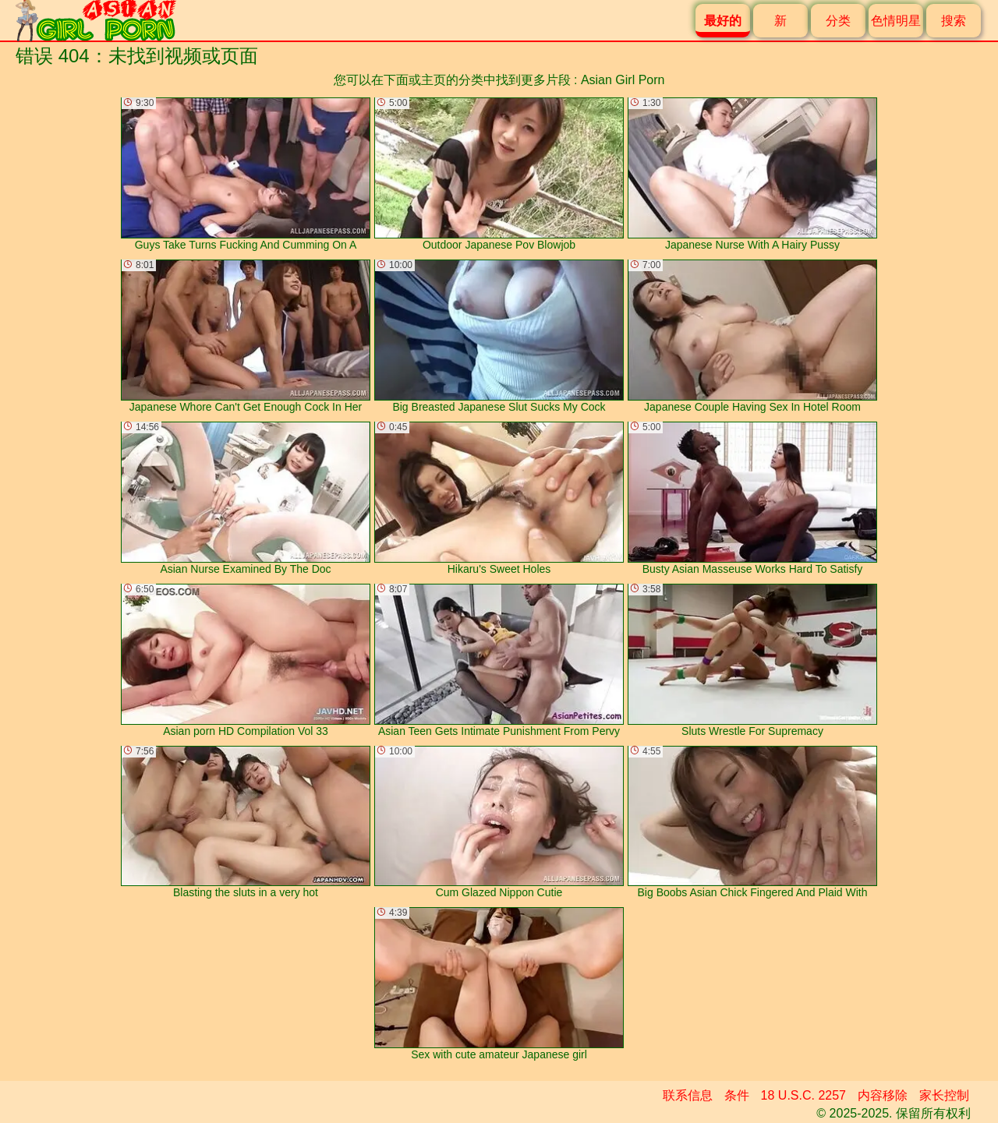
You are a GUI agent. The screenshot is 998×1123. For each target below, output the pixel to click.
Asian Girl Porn (623, 80)
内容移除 (883, 1095)
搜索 (953, 20)
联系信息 (688, 1095)
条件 (736, 1095)
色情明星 (896, 20)
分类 (838, 20)
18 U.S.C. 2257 (803, 1095)
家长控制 (944, 1095)
